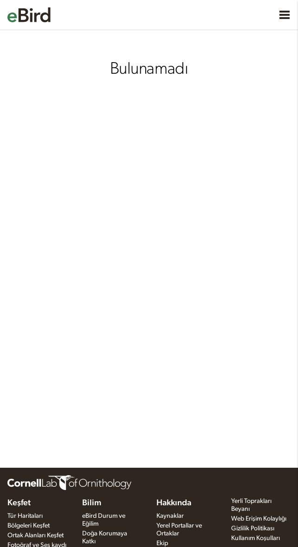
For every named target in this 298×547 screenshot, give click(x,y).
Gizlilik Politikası (252, 528)
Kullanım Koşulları (255, 538)
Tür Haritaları (25, 516)
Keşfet (19, 503)
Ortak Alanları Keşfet (35, 535)
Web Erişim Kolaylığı (258, 518)
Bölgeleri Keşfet (28, 525)
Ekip (162, 543)
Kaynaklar (170, 516)
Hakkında (173, 503)
